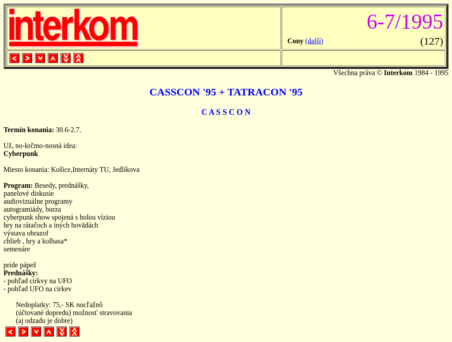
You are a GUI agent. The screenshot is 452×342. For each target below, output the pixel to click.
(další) (314, 41)
